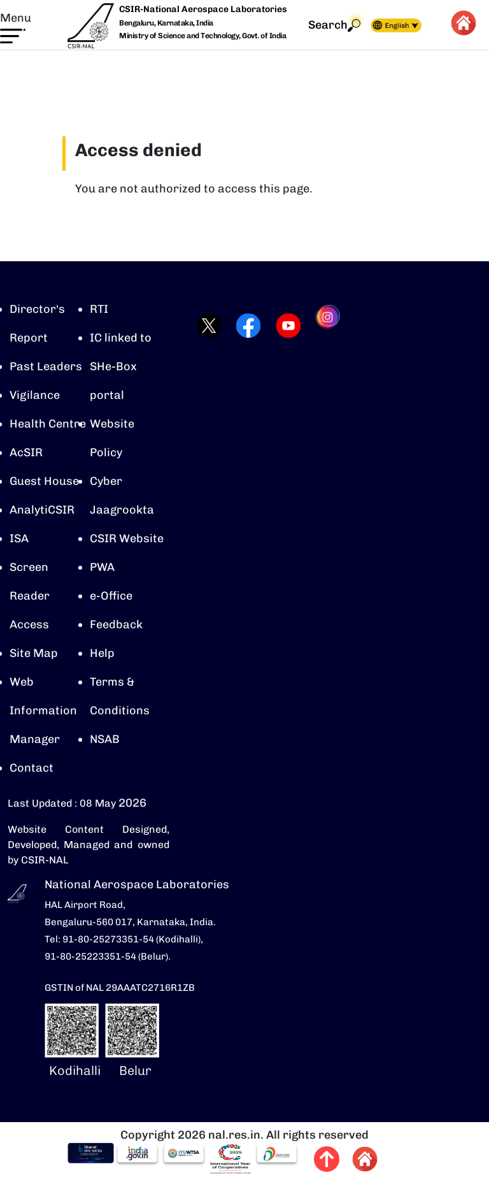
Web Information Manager (43, 710)
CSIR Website (127, 538)
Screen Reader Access (30, 595)
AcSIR (26, 452)
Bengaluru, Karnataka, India (166, 23)
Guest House (44, 481)
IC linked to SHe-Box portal (121, 366)
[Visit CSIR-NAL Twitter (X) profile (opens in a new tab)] (205, 325)
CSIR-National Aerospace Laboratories (203, 9)
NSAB (105, 739)
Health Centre (48, 424)
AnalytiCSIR (42, 510)
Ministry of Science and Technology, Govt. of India (202, 35)
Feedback (116, 624)
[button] (15, 27)
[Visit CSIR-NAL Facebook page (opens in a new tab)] (244, 325)
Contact (31, 768)
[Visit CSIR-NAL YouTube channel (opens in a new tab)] (284, 325)
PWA (102, 567)
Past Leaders (46, 366)
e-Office (111, 596)
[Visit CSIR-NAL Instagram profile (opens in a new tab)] (325, 325)
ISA (19, 538)
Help (102, 653)
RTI (99, 309)
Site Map (34, 653)
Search (334, 25)
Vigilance (35, 395)
